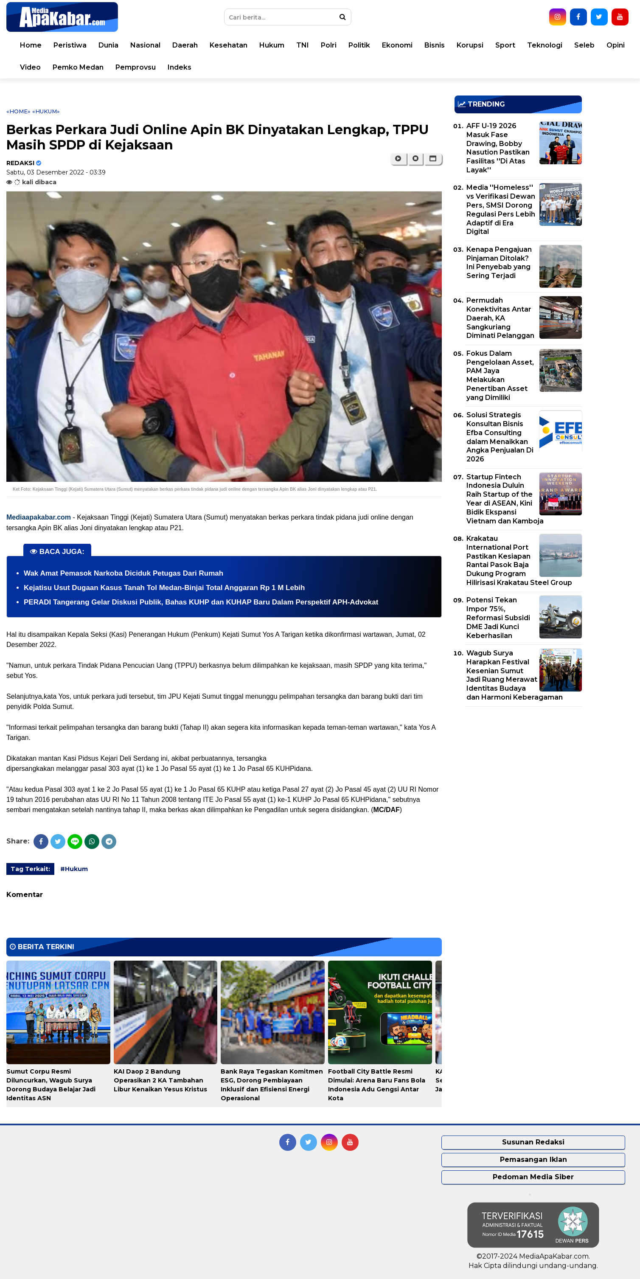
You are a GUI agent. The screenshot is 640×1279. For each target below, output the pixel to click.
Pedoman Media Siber (533, 1177)
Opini (615, 45)
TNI (302, 45)
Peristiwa (70, 45)
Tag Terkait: (30, 869)
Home (31, 45)
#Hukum (74, 869)
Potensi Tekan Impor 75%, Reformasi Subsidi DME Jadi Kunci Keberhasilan (498, 617)
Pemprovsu (135, 67)
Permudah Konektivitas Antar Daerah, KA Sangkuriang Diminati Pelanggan (500, 318)
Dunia (108, 45)
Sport (505, 45)
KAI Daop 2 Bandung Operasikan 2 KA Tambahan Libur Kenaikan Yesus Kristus (160, 1080)
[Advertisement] (518, 773)
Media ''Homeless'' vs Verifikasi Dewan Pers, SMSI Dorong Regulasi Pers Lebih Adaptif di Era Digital (500, 209)
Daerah (185, 45)
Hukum (271, 45)
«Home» (18, 111)
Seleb (584, 45)
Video (30, 67)
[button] (433, 159)
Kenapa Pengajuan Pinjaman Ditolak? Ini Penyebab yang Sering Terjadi (499, 262)
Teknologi (544, 45)
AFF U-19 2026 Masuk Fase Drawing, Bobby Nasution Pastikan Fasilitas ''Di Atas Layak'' (498, 148)
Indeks (179, 67)
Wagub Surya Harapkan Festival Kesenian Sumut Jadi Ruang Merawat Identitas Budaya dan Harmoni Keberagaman (514, 675)
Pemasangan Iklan (533, 1159)
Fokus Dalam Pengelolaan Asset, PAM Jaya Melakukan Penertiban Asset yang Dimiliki (500, 375)
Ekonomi (397, 45)
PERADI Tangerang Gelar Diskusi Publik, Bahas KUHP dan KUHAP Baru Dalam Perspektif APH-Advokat (201, 602)
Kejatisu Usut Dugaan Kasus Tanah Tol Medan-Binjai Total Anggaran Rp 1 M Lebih (164, 588)
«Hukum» (46, 111)
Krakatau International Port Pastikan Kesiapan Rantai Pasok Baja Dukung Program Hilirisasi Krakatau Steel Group (519, 560)
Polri (329, 45)
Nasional (145, 45)
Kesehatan (228, 45)
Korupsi (470, 45)
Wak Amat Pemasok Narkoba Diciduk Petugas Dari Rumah (123, 573)
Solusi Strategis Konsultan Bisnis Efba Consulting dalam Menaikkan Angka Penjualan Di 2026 (499, 437)
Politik (359, 45)
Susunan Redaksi (533, 1142)
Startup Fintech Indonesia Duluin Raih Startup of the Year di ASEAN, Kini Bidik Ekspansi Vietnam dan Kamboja (505, 499)
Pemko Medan (78, 67)
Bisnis (434, 45)
